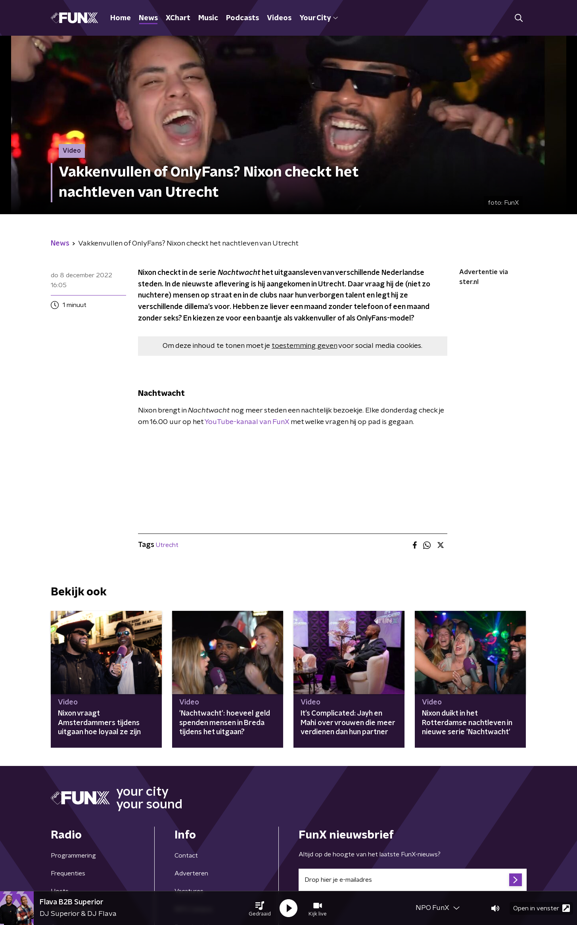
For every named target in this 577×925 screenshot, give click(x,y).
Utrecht (167, 545)
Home (120, 18)
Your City (318, 18)
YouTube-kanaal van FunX (246, 422)
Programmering (73, 855)
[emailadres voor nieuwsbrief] (413, 880)
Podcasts (242, 18)
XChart (178, 18)
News (148, 18)
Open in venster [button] (541, 908)
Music (208, 18)
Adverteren (191, 873)
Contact (186, 855)
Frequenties (68, 873)
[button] (259, 908)
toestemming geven (304, 345)
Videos (279, 18)
